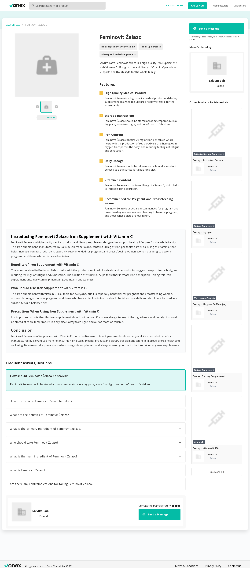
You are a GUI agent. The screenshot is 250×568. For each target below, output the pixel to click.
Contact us (234, 566)
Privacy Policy (213, 566)
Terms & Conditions (186, 566)
